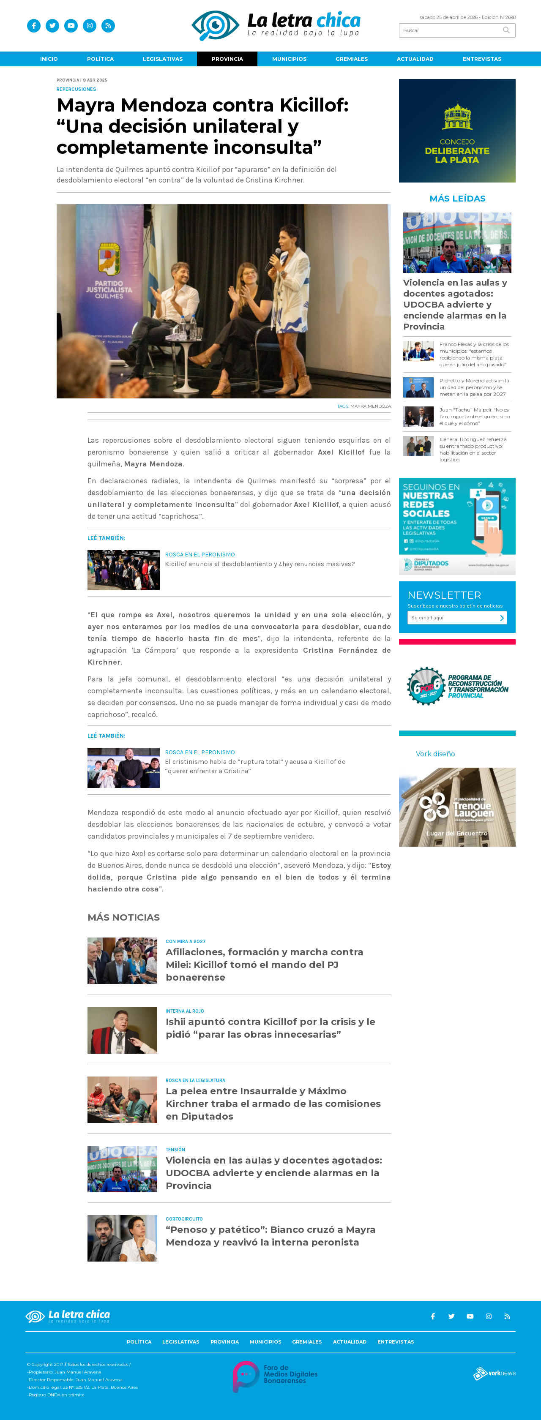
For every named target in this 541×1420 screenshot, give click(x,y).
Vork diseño (435, 754)
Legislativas (163, 59)
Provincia (227, 59)
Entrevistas (482, 59)
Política (100, 59)
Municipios (289, 59)
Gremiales (352, 59)
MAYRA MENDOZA (370, 406)
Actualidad (415, 59)
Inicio (49, 59)
